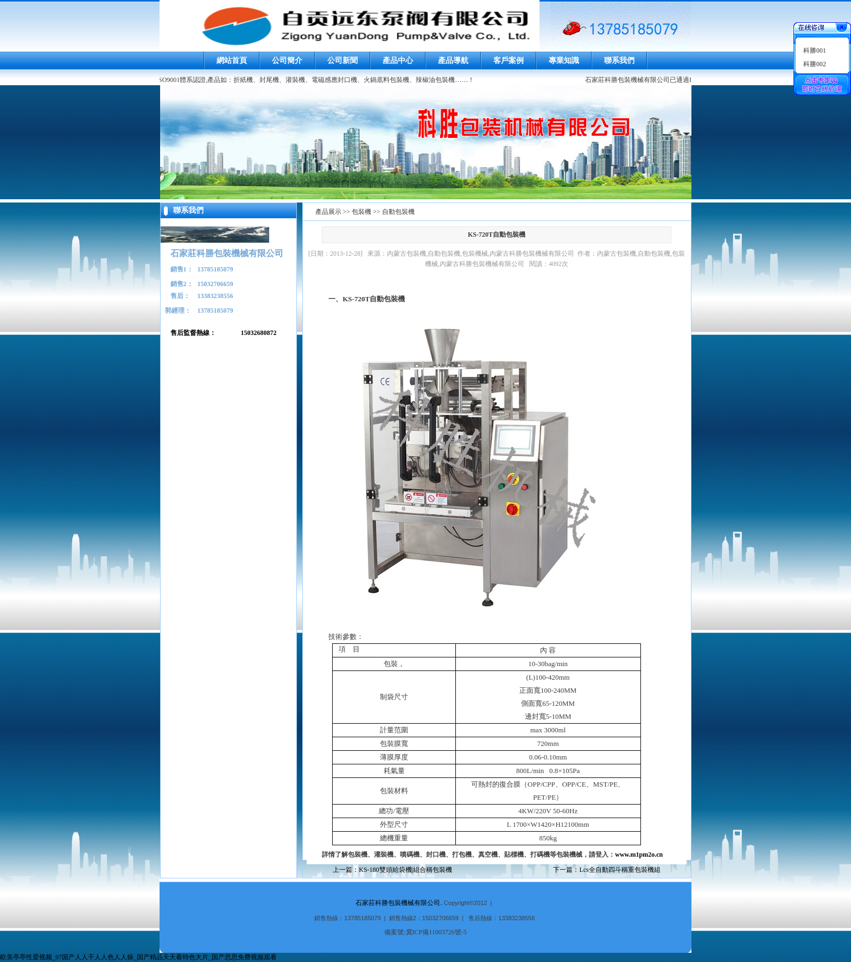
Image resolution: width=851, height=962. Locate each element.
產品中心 (398, 60)
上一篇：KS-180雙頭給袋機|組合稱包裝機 (392, 870)
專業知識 (564, 60)
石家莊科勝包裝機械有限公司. (398, 903)
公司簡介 (287, 60)
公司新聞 (342, 60)
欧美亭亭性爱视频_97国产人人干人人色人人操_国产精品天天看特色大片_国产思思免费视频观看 (138, 957)
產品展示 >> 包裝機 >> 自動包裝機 (365, 212)
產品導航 (453, 60)
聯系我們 (619, 60)
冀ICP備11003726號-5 (436, 932)
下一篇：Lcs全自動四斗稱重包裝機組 (606, 870)
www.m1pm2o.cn (639, 854)
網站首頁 (232, 60)
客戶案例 (508, 60)
